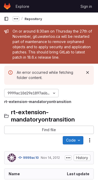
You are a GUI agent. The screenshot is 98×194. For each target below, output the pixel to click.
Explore (22, 6)
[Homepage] (7, 6)
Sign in (86, 6)
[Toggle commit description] (68, 157)
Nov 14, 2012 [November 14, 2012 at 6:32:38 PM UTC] (50, 158)
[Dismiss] (87, 72)
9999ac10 (28, 157)
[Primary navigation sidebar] (6, 19)
